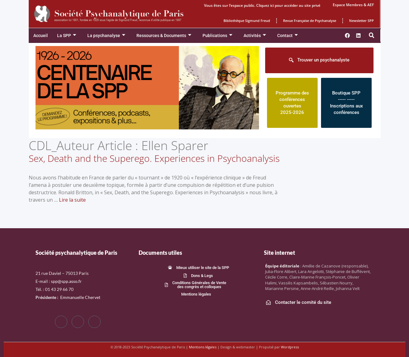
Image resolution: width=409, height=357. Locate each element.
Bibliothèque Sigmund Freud (246, 20)
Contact (287, 35)
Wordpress (290, 347)
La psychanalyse (106, 35)
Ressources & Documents (163, 35)
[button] (372, 35)
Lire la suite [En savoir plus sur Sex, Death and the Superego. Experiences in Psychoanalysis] (72, 199)
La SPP (66, 35)
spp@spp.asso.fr (66, 281)
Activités (255, 35)
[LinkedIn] (94, 322)
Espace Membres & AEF (353, 4)
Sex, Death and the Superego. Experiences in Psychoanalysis (154, 158)
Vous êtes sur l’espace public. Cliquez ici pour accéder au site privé (262, 5)
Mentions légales (202, 347)
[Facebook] (61, 322)
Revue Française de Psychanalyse (309, 20)
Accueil (40, 35)
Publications (217, 35)
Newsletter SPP (361, 20)
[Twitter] (78, 322)
